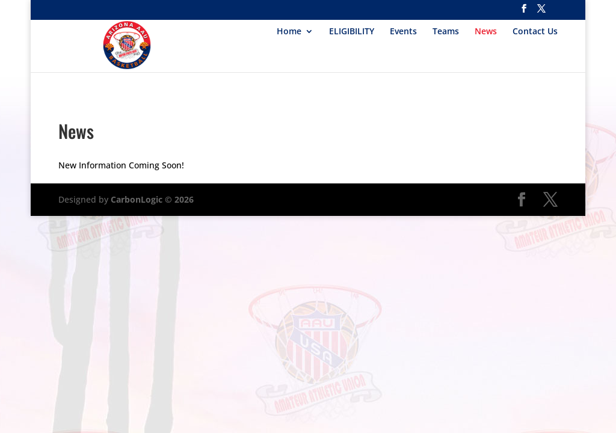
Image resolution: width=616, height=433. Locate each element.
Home (289, 32)
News (486, 32)
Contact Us (535, 32)
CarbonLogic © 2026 (152, 199)
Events (403, 32)
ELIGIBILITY (351, 32)
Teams (446, 32)
